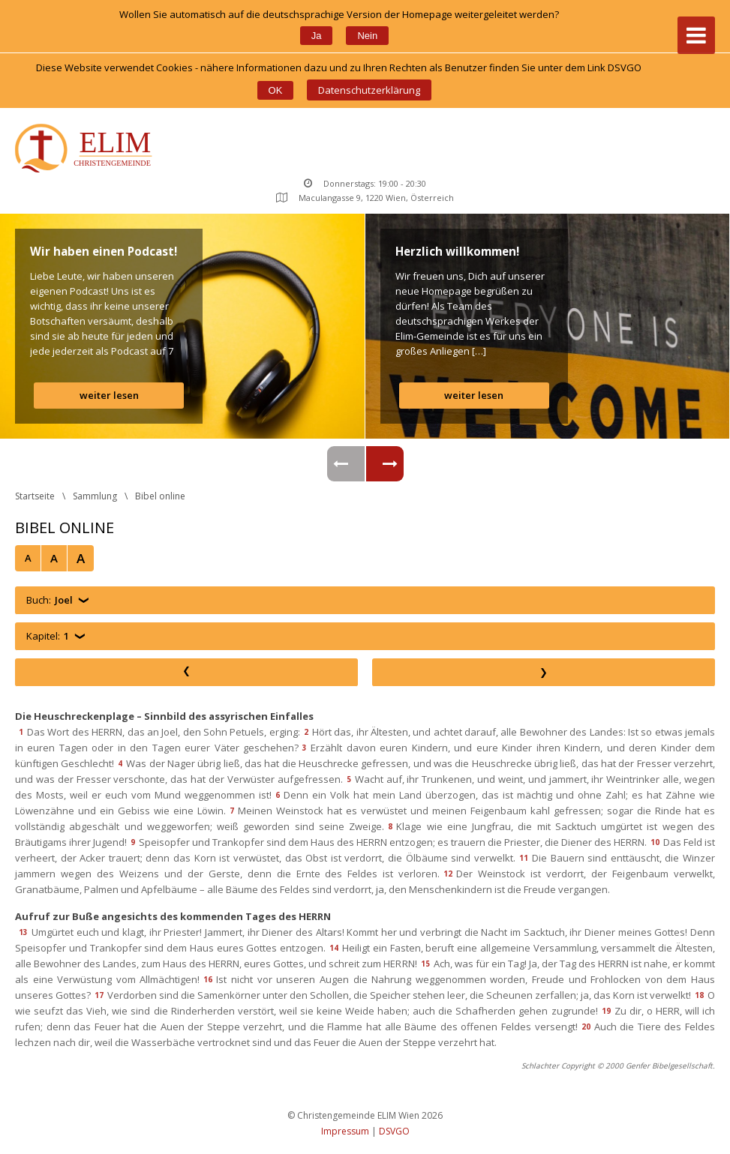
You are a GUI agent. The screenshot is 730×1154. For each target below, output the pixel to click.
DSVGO (394, 1131)
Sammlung (95, 496)
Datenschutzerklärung (369, 90)
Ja (316, 35)
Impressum (345, 1131)
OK (276, 90)
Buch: (49, 600)
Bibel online (160, 496)
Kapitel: (47, 636)
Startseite (35, 496)
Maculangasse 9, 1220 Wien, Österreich (365, 197)
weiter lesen (109, 395)
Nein (367, 35)
